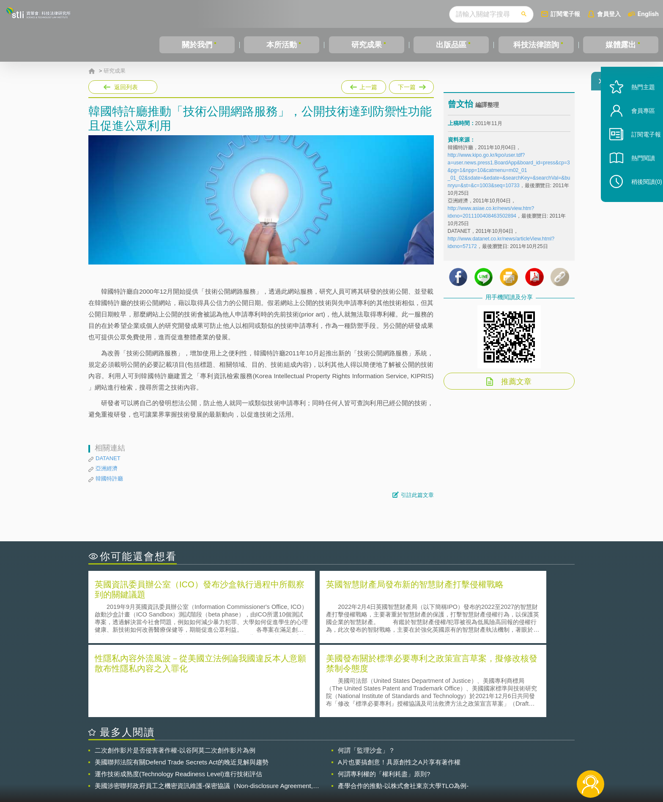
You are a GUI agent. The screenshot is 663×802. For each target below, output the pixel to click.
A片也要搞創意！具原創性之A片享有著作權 (399, 686)
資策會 (452, 755)
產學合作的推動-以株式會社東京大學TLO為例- (403, 709)
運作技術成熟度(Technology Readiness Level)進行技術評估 (178, 697)
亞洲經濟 (107, 468)
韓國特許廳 (109, 478)
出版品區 (451, 45)
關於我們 (197, 45)
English (648, 13)
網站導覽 (386, 767)
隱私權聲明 (337, 755)
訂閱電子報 (565, 13)
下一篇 (411, 85)
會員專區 (634, 130)
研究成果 (366, 45)
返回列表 (126, 87)
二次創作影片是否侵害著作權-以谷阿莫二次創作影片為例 (175, 674)
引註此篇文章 (417, 495)
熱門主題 (634, 106)
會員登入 (609, 13)
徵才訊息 (386, 755)
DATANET (108, 458)
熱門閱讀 (634, 177)
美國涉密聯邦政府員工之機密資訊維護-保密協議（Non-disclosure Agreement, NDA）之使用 (204, 710)
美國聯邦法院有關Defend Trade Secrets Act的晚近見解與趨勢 (181, 686)
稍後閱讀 (638, 201)
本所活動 (281, 45)
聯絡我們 (334, 767)
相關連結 (501, 755)
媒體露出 (620, 45)
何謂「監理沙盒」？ (366, 674)
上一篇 (363, 87)
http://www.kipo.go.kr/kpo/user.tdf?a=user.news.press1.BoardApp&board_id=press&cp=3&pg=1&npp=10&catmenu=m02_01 (509, 167)
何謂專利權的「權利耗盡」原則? (384, 697)
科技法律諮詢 (536, 45)
